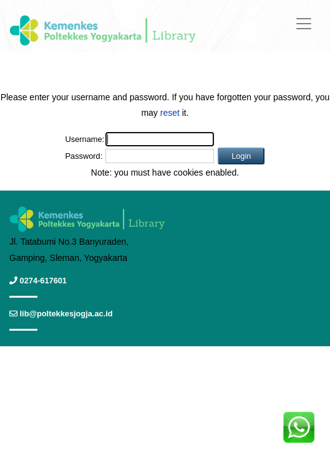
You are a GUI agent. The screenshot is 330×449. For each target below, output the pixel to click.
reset (170, 113)
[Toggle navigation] (304, 23)
